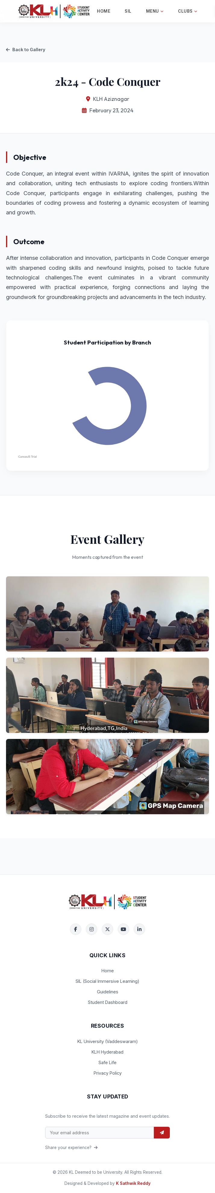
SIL (128, 11)
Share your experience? (71, 1147)
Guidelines (107, 991)
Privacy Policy (108, 1073)
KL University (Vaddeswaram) (107, 1041)
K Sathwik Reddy (133, 1183)
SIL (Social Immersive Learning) (107, 981)
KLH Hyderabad (107, 1051)
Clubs (187, 11)
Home (103, 11)
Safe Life (107, 1062)
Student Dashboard (107, 1002)
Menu (155, 11)
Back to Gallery (25, 49)
